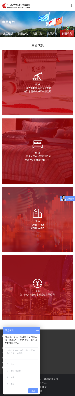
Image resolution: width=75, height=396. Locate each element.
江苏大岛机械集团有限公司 (37, 88)
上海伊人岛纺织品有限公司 (37, 156)
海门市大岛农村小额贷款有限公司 (37, 294)
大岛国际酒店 (38, 224)
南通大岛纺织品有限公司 (37, 160)
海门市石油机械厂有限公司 (37, 91)
